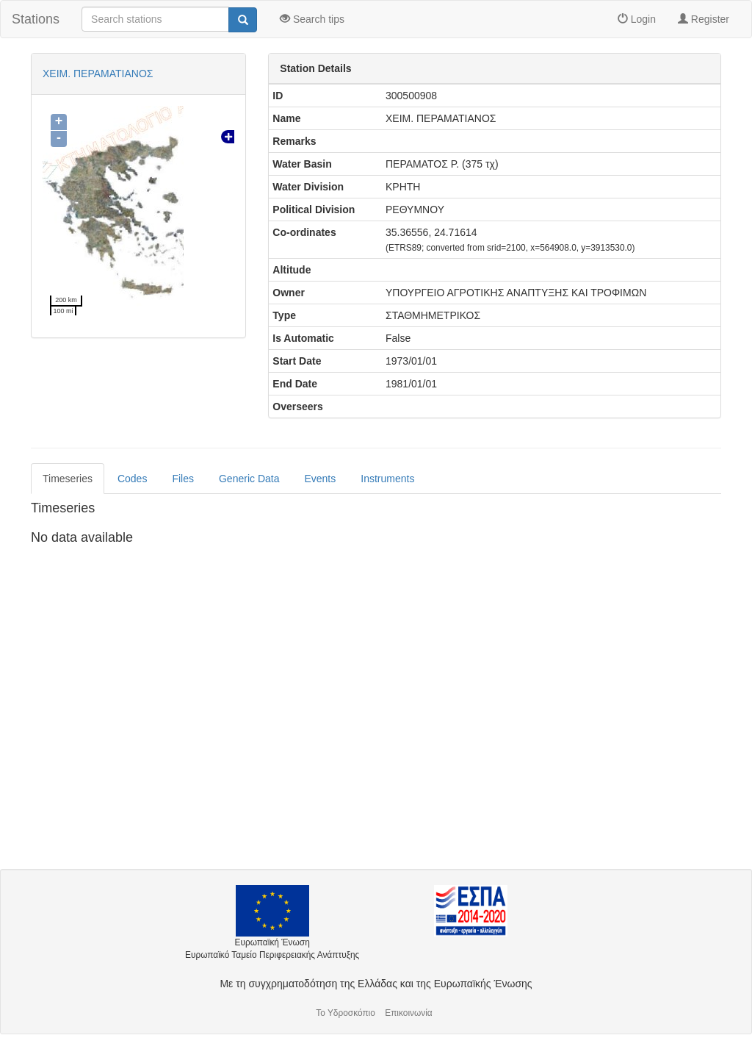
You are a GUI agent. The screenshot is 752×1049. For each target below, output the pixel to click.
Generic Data (249, 478)
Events (320, 478)
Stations (35, 19)
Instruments (387, 478)
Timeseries (68, 478)
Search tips (312, 19)
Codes (132, 478)
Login (637, 19)
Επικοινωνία (409, 1013)
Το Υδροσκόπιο (345, 1013)
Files (183, 478)
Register (703, 19)
